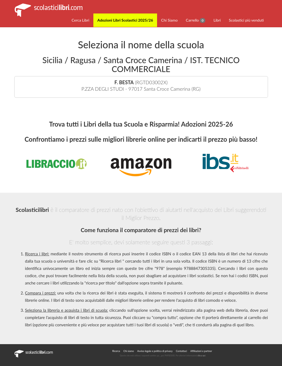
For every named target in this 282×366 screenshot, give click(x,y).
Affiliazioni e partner (201, 351)
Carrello (196, 20)
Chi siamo (128, 351)
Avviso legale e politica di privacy (154, 351)
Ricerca (116, 351)
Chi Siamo (169, 20)
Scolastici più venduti (246, 20)
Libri (217, 20)
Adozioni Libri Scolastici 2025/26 (125, 20)
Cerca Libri (80, 20)
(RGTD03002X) (141, 85)
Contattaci (181, 351)
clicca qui (201, 355)
